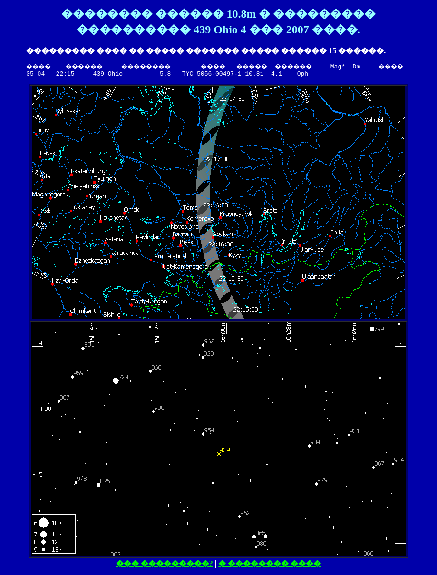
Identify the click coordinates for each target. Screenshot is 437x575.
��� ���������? (166, 565)
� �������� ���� (271, 565)
